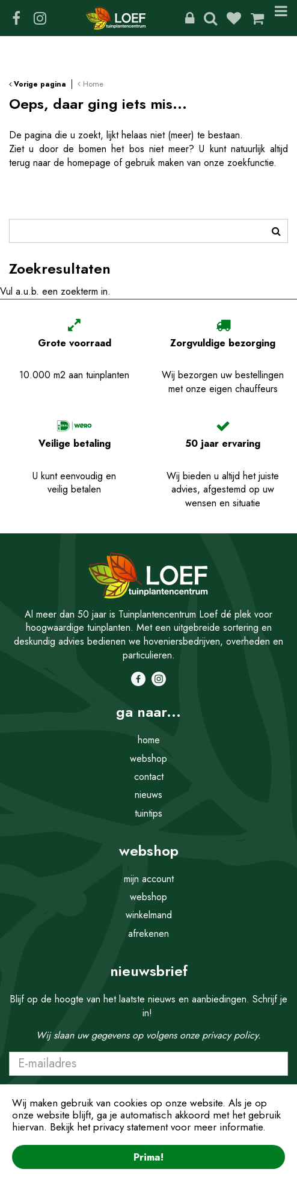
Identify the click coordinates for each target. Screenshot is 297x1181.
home (149, 740)
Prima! (148, 1157)
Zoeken (210, 18)
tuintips (148, 813)
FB (16, 18)
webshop (148, 758)
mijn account (149, 879)
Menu (281, 18)
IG (39, 18)
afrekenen (148, 933)
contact (149, 777)
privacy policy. (231, 1035)
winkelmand (149, 915)
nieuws (148, 795)
